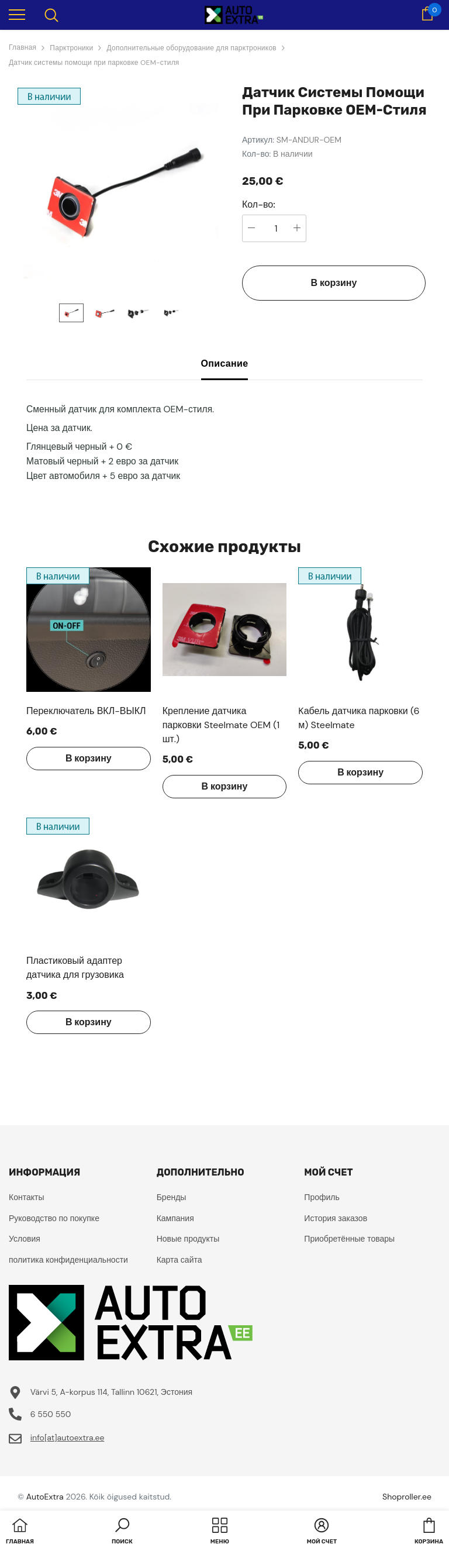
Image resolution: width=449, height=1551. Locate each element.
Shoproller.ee (406, 1496)
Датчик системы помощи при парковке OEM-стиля (94, 62)
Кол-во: (258, 205)
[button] (122, 1532)
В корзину (334, 283)
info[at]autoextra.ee (67, 1437)
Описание (224, 363)
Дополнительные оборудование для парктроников (191, 48)
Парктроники (71, 48)
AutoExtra (45, 1496)
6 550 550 (50, 1414)
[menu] (17, 14)
